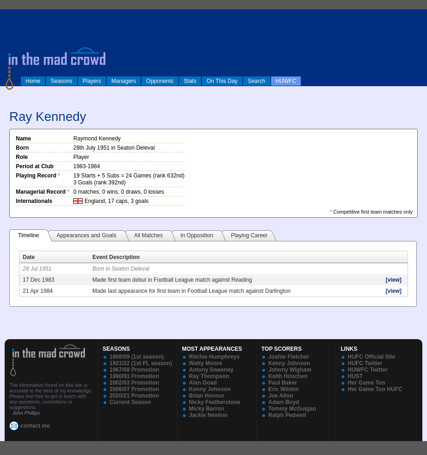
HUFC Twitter (365, 363)
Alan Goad (203, 382)
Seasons (61, 81)
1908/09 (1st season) (137, 357)
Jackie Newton (208, 415)
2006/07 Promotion (134, 389)
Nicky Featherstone (214, 402)
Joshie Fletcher (288, 357)
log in (9, 15)
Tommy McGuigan (292, 408)
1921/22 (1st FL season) (141, 363)
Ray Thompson (209, 376)
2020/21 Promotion (134, 395)
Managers (123, 81)
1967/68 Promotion (134, 370)
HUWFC (286, 81)
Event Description (116, 257)
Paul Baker (282, 382)
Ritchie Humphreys (214, 357)
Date (29, 257)
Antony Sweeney (211, 370)
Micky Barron (206, 408)
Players (92, 81)
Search (256, 81)
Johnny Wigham (289, 370)
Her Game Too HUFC (375, 389)
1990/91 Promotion (134, 376)
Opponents (160, 81)
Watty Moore (205, 363)
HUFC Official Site (371, 357)
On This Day (222, 81)
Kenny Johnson (210, 389)
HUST (355, 376)
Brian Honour (207, 395)
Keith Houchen (288, 376)
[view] (393, 280)
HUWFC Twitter (368, 370)
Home (33, 81)
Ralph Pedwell (287, 415)
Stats (190, 81)
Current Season (130, 402)
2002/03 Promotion (134, 382)
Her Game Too (366, 382)
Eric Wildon (283, 389)
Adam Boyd (283, 402)
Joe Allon (280, 395)
